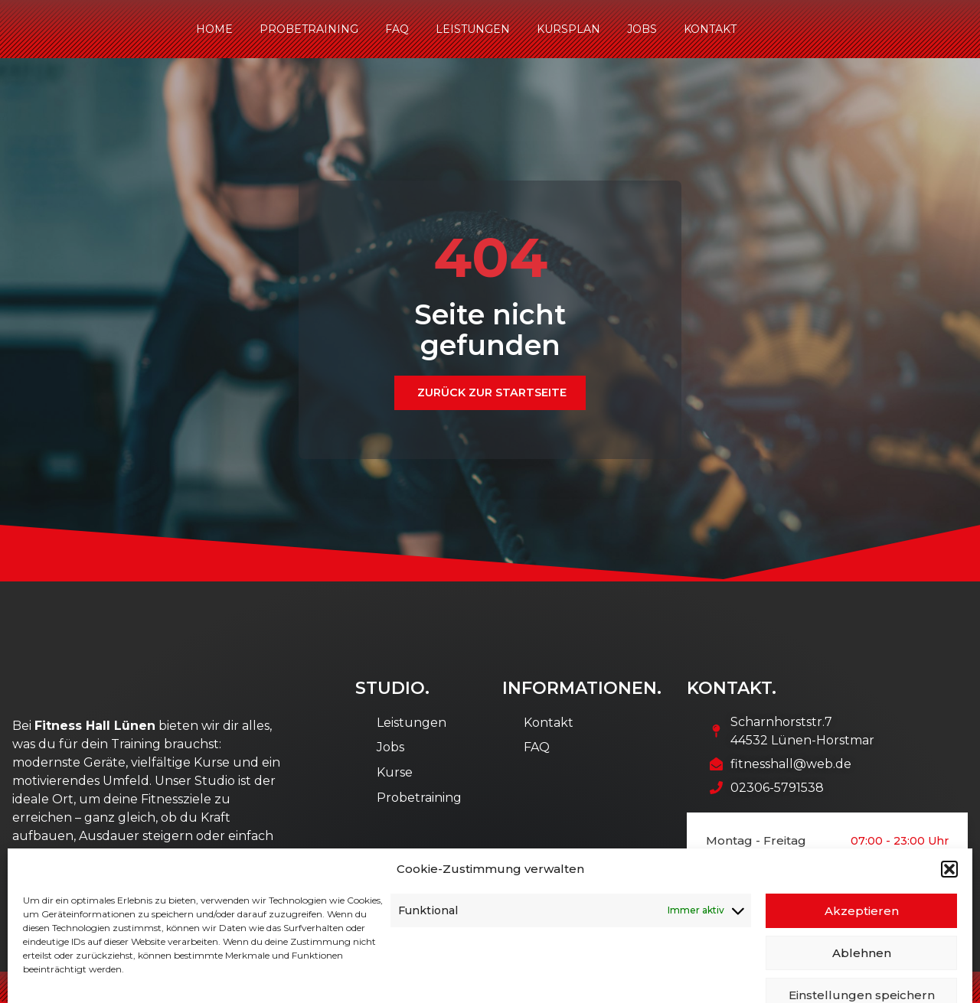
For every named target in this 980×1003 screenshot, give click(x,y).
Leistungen (473, 29)
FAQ (397, 29)
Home (214, 29)
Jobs (642, 29)
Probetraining (309, 29)
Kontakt (710, 29)
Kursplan (568, 29)
